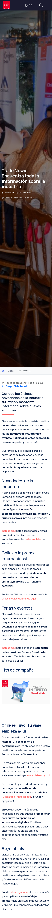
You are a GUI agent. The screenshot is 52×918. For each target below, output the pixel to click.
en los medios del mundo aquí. (19, 598)
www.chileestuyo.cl (38, 775)
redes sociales (33, 539)
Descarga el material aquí (16, 796)
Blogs (11, 370)
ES (28, 5)
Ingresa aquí (9, 530)
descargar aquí (19, 892)
